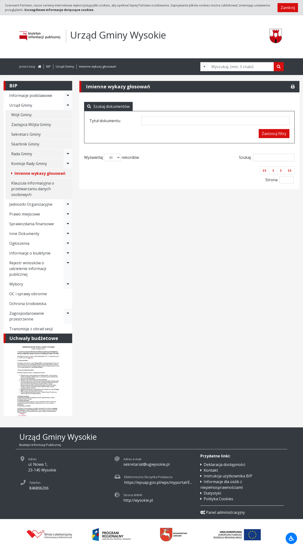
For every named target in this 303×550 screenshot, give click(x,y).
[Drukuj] (293, 86)
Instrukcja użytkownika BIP (228, 476)
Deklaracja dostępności (224, 464)
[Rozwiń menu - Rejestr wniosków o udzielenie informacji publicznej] (68, 268)
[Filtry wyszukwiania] (204, 66)
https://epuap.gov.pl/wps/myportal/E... (158, 482)
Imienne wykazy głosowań (97, 66)
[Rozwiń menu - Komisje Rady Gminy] (68, 163)
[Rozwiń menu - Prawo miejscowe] (68, 214)
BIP (48, 66)
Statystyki (212, 493)
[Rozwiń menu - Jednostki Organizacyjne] (68, 204)
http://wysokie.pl (138, 500)
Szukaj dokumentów (108, 106)
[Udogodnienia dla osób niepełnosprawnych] (291, 538)
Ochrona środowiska (27, 303)
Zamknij (288, 7)
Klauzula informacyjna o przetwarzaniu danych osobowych (32, 188)
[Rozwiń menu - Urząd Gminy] (68, 105)
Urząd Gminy (65, 66)
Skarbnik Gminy (25, 144)
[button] (264, 170)
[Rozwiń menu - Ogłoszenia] (68, 243)
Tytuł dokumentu (104, 120)
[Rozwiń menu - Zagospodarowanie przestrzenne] (68, 316)
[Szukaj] (279, 66)
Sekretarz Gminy (26, 134)
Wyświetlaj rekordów (111, 157)
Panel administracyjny (222, 512)
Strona (271, 179)
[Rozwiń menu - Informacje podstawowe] (68, 95)
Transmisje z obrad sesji (31, 328)
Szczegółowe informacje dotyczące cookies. (59, 10)
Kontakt (211, 470)
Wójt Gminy (21, 114)
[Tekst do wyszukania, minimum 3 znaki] (241, 66)
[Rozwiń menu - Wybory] (68, 284)
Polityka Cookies (218, 498)
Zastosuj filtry (274, 133)
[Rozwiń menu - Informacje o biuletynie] (68, 253)
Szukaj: (267, 157)
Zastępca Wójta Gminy (31, 124)
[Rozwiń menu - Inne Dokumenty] (68, 233)
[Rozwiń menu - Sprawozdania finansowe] (68, 224)
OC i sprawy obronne (28, 293)
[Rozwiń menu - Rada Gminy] (68, 154)
